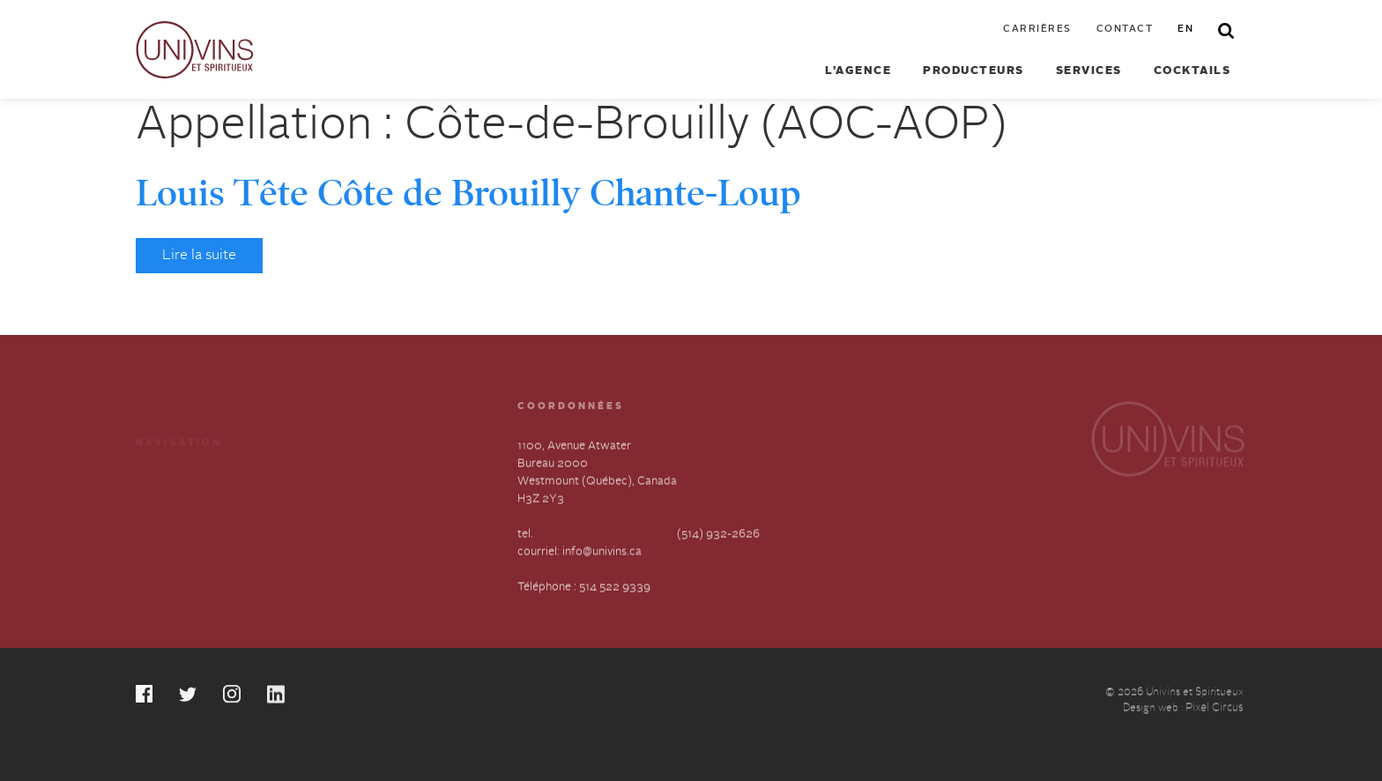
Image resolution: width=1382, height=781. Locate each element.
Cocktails (1192, 71)
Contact (1125, 29)
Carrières (1037, 29)
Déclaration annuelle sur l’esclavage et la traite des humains (201, 562)
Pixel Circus (1214, 710)
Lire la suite (199, 256)
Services (1089, 71)
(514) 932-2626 (718, 535)
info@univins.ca (602, 553)
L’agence (858, 71)
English (327, 545)
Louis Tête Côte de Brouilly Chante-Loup (468, 193)
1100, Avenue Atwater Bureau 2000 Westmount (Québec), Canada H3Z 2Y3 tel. (597, 491)
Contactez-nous (350, 513)
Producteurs (973, 71)
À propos (160, 513)
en (1185, 29)
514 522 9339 (614, 588)
